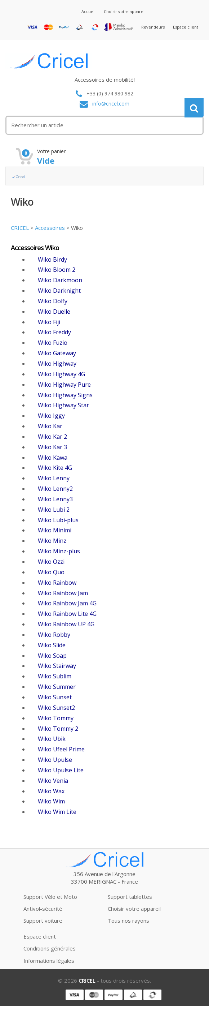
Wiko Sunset (55, 697)
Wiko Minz (52, 541)
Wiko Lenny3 (55, 499)
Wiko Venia (53, 781)
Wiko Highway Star (63, 405)
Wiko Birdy (52, 259)
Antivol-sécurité (42, 908)
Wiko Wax (51, 791)
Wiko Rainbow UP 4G (66, 624)
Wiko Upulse (55, 760)
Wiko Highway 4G (61, 374)
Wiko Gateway (57, 353)
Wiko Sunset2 (56, 708)
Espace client (185, 27)
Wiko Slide (52, 645)
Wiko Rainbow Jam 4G (67, 603)
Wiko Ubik (52, 739)
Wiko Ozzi (51, 562)
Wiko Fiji (49, 322)
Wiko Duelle (54, 312)
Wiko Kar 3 (52, 447)
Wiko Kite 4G (55, 468)
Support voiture (42, 920)
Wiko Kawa (52, 458)
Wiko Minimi (54, 530)
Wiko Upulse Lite (61, 770)
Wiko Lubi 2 (54, 510)
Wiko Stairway (57, 666)
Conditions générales (49, 948)
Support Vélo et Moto (50, 896)
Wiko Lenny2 (55, 489)
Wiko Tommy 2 (58, 729)
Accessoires (50, 227)
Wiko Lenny (54, 478)
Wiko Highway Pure (64, 385)
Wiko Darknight (59, 291)
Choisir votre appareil (125, 11)
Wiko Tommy (56, 718)
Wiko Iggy (51, 416)
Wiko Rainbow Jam (63, 593)
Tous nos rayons (128, 920)
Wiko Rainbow (57, 583)
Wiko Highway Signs (65, 395)
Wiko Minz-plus (59, 551)
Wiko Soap (52, 656)
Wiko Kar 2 (52, 437)
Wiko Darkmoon (60, 280)
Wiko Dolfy (52, 301)
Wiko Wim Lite (57, 812)
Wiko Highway (57, 364)
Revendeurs (153, 27)
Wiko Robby (54, 635)
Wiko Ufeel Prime (61, 749)
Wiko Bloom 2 (56, 270)
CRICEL (20, 227)
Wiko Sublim (54, 676)
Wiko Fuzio (52, 343)
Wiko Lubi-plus (58, 520)
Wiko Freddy (54, 332)
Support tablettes (130, 896)
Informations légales (48, 960)
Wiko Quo (51, 572)
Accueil (88, 11)
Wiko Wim (51, 801)
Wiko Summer (57, 687)
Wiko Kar (50, 426)
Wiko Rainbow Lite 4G (67, 614)
